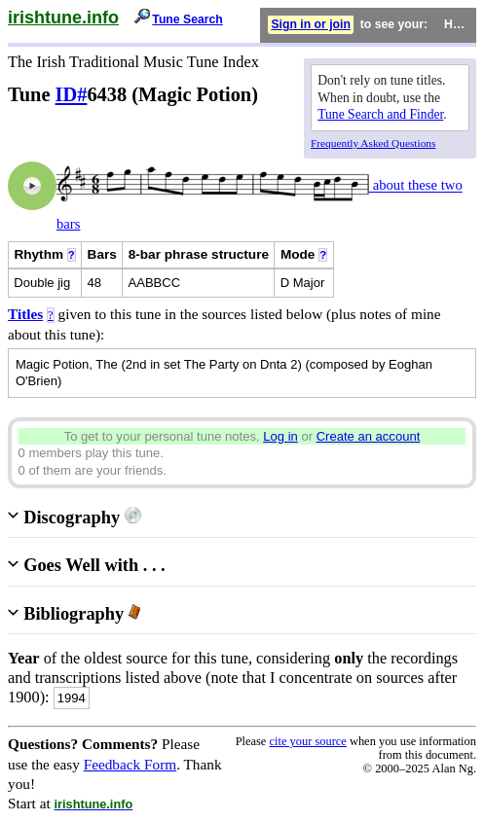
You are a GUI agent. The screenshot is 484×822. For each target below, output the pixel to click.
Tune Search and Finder (380, 114)
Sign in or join (311, 24)
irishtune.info (63, 17)
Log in (280, 436)
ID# (72, 94)
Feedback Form (130, 764)
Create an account (368, 436)
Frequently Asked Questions (373, 143)
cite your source (307, 741)
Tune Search (187, 19)
